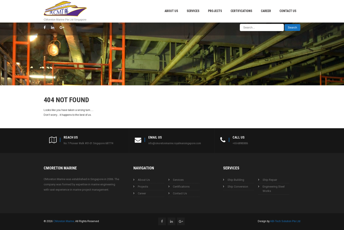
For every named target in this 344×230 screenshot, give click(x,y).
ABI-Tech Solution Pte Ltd (285, 221)
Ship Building (236, 179)
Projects (215, 11)
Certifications (241, 11)
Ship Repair (270, 179)
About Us (171, 11)
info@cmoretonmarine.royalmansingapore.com (174, 143)
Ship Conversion (238, 186)
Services (193, 11)
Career (266, 11)
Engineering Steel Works (274, 189)
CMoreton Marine (63, 221)
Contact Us (288, 11)
